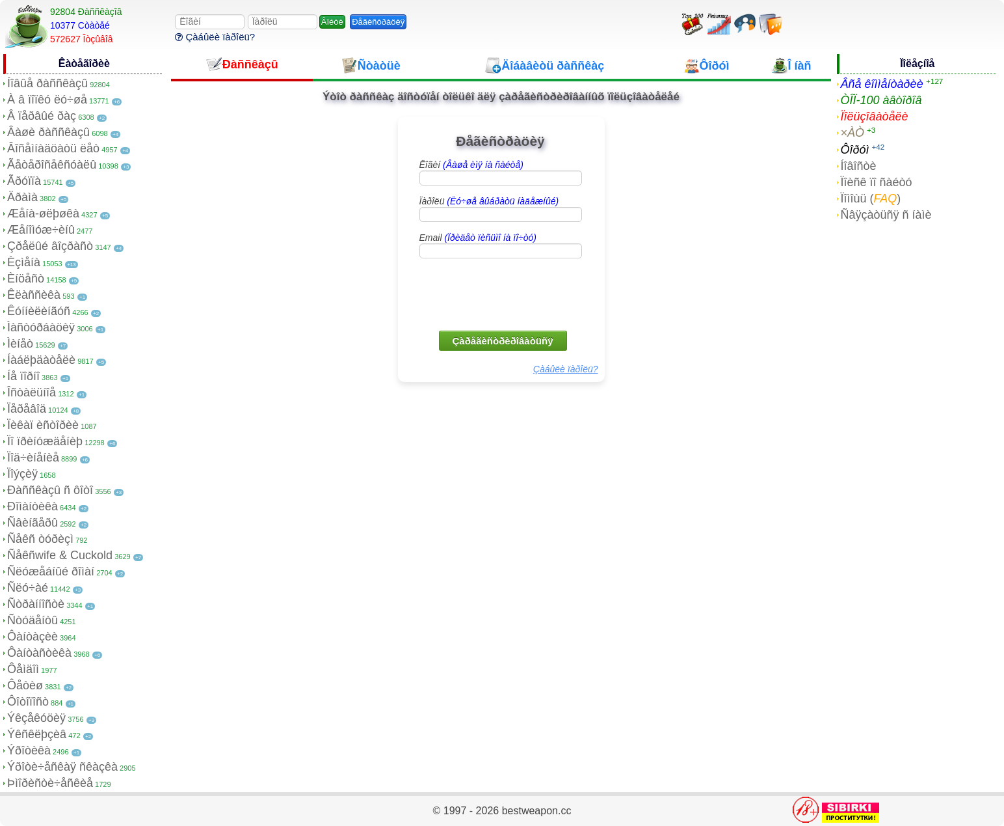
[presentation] (502, 293)
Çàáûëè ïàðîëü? (215, 36)
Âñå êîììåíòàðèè (882, 83)
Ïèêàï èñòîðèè (43, 425)
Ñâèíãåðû (32, 522)
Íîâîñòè (859, 165)
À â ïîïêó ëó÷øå (47, 99)
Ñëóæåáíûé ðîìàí (50, 571)
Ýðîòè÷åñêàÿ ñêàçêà (62, 766)
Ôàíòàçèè (32, 636)
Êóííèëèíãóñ (38, 311)
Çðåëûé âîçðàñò (50, 246)
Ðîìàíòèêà (32, 506)
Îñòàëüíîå (31, 392)
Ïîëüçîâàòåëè (874, 116)
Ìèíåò (20, 343)
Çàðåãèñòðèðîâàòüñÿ (503, 340)
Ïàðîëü (489, 201)
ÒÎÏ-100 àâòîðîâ (881, 100)
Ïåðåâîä (26, 408)
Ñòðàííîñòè (35, 604)
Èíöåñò (25, 278)
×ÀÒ (853, 132)
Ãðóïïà (24, 180)
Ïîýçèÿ (22, 473)
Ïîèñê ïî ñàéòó (876, 182)
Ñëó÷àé (27, 587)
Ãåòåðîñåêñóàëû (51, 164)
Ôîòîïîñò (28, 701)
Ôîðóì (855, 149)
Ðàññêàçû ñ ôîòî (50, 490)
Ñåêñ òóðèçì (40, 538)
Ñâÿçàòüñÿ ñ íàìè (886, 214)
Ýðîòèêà (29, 750)
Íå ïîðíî (23, 376)
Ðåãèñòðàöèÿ (378, 22)
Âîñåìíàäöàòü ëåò (53, 148)
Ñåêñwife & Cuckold (59, 555)
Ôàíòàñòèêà (39, 652)
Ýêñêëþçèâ (36, 734)
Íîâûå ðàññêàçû (47, 83)
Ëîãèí (471, 164)
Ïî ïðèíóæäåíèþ (45, 441)
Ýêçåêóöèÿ (36, 717)
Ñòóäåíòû (32, 620)
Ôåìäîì (23, 669)
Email (477, 237)
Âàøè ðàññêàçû (48, 132)
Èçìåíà (23, 262)
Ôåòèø (25, 685)
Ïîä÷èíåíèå (33, 457)
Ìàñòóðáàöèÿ (41, 327)
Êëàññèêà (33, 294)
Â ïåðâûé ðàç (41, 115)
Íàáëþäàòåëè (41, 359)
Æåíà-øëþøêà (43, 213)
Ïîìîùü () (871, 198)
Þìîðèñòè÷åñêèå (50, 783)
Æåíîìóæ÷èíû (41, 229)
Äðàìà (22, 197)
